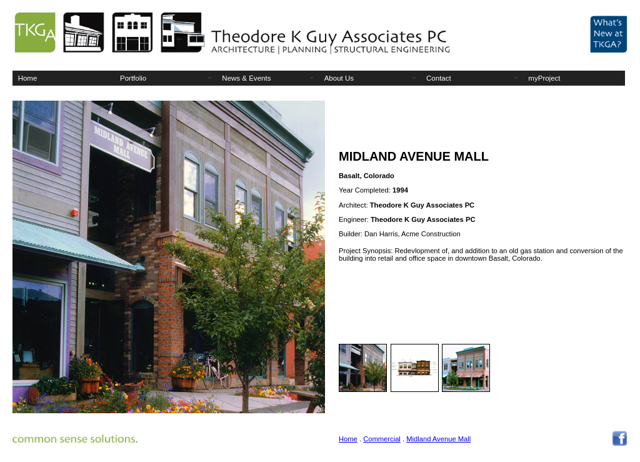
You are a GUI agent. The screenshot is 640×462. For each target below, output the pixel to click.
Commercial (382, 439)
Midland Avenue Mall (438, 439)
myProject (544, 78)
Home (28, 78)
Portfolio (133, 78)
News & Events (246, 78)
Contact (438, 78)
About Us (339, 78)
